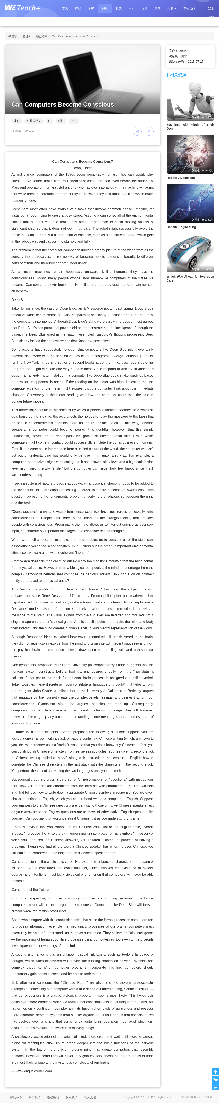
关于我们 (34, 1097)
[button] (172, 8)
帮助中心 (16, 1097)
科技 (61, 121)
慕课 (157, 8)
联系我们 (72, 1097)
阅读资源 (41, 36)
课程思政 (189, 8)
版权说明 (53, 1097)
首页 (65, 8)
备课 (91, 8)
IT (49, 121)
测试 (119, 8)
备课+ (105, 8)
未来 (17, 121)
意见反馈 (90, 1097)
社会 (74, 121)
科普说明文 (34, 121)
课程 (78, 8)
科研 (131, 8)
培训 (144, 8)
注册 (211, 17)
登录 (211, 8)
